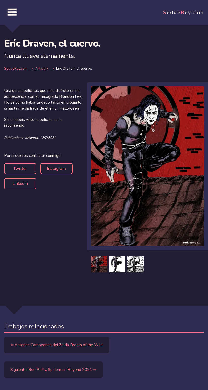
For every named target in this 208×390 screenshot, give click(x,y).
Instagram (56, 168)
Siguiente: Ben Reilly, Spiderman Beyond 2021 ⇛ (53, 369)
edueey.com (183, 12)
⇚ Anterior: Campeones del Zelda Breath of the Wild (56, 345)
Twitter (20, 168)
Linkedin (20, 183)
